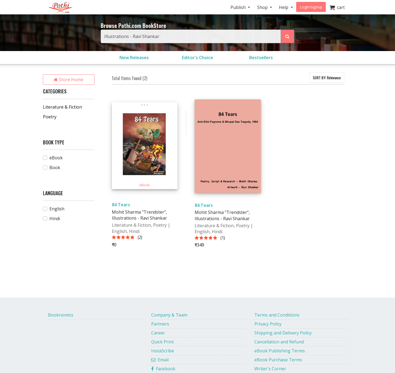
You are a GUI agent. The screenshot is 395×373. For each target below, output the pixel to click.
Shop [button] (263, 7)
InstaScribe (162, 351)
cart (337, 7)
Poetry (49, 117)
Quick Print (162, 342)
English (56, 209)
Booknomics (60, 315)
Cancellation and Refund (279, 342)
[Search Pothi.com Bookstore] (287, 36)
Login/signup (311, 7)
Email (160, 360)
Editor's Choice (197, 58)
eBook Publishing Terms (279, 351)
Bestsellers (261, 58)
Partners (160, 324)
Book (54, 167)
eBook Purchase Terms (278, 360)
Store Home (68, 80)
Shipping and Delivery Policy (283, 333)
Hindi (54, 219)
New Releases (134, 58)
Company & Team (169, 315)
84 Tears (121, 205)
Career (158, 333)
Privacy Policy (268, 324)
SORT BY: (327, 77)
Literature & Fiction (62, 107)
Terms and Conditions (276, 315)
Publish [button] (238, 7)
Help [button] (284, 7)
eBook (56, 158)
